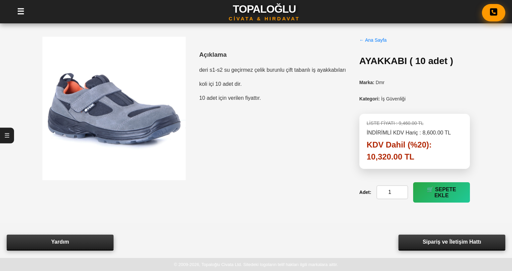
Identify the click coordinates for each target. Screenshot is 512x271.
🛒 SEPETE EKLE (441, 192)
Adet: (365, 192)
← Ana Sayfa (373, 40)
